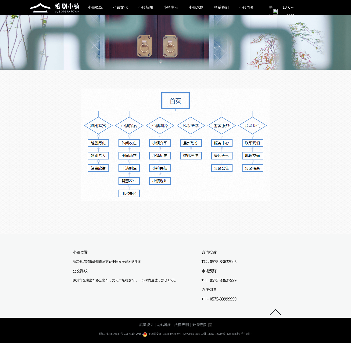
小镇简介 (246, 7)
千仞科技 (246, 334)
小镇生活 (170, 7)
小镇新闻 (145, 7)
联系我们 (221, 7)
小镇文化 (120, 7)
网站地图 (164, 325)
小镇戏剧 (196, 7)
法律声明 (181, 325)
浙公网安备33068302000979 (164, 334)
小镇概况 (95, 7)
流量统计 (146, 325)
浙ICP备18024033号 (111, 334)
